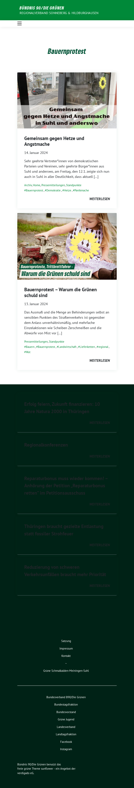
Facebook (66, 742)
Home (36, 185)
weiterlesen (99, 199)
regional (103, 347)
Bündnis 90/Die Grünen (42, 7)
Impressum (66, 648)
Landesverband (66, 727)
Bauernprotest (34, 190)
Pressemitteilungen (53, 185)
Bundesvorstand (66, 712)
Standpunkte (73, 185)
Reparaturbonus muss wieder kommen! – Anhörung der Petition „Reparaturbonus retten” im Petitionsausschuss (66, 485)
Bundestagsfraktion (66, 704)
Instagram (66, 749)
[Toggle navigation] (19, 23)
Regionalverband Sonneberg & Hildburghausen (59, 13)
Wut (28, 352)
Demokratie (53, 190)
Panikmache (82, 190)
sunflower (47, 768)
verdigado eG (25, 773)
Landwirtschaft (67, 347)
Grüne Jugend (66, 719)
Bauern (30, 347)
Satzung (66, 641)
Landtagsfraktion (66, 734)
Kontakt (66, 656)
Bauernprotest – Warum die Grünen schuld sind (60, 292)
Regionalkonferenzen (46, 445)
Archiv (28, 185)
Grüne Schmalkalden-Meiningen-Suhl (66, 671)
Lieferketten (87, 347)
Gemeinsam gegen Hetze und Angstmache (54, 141)
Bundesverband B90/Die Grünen (66, 697)
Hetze (67, 190)
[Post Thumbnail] (67, 100)
